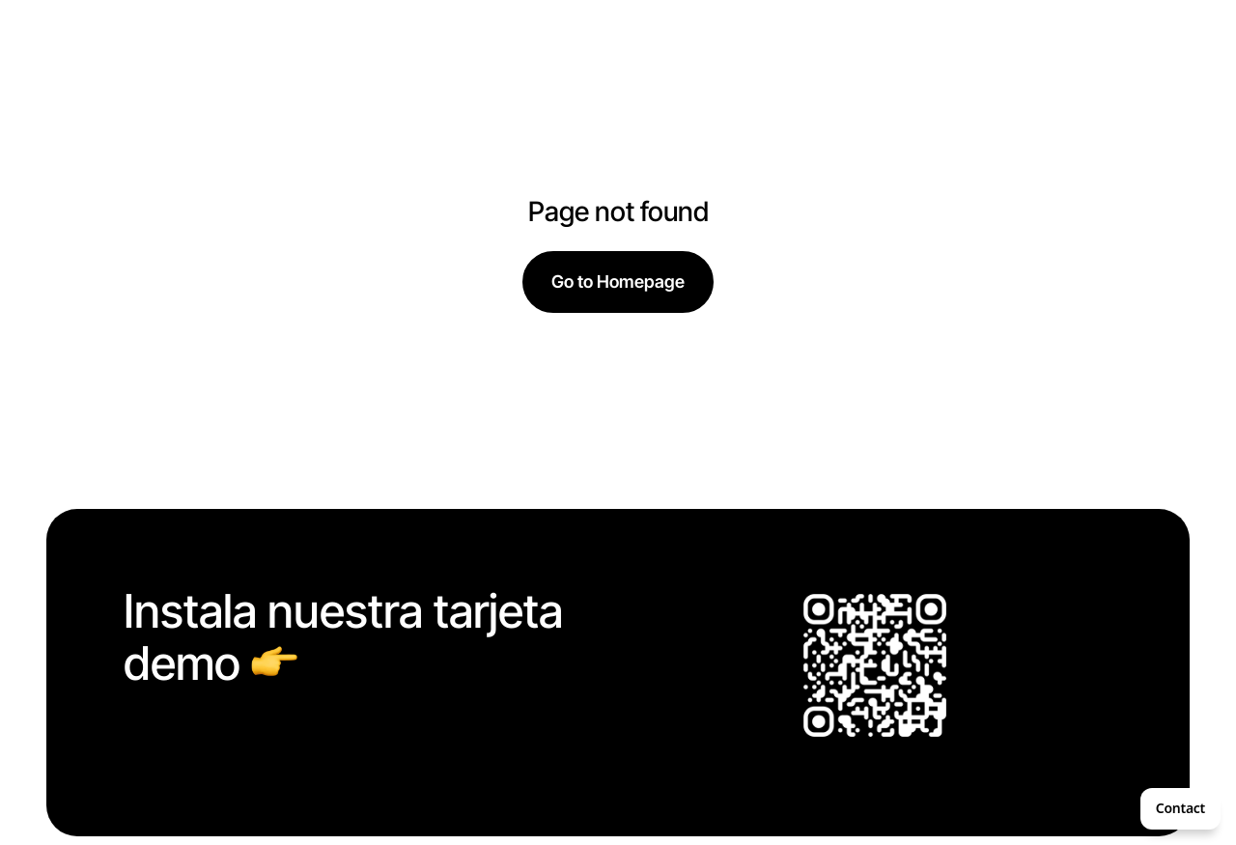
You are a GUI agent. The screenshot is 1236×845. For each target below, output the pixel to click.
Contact (1180, 808)
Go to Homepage (618, 281)
